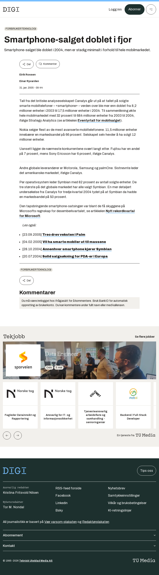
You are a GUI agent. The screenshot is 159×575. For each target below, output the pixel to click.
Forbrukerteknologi (21, 28)
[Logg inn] (115, 9)
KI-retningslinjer (119, 510)
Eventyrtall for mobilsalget (99, 120)
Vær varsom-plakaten (60, 522)
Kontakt (79, 546)
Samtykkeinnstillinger (124, 495)
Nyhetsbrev (116, 488)
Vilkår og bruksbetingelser (127, 503)
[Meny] (151, 9)
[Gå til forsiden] (11, 9)
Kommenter (48, 64)
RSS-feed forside (68, 488)
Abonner (134, 9)
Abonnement (79, 535)
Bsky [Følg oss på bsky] (59, 510)
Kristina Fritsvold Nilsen (21, 492)
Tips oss (146, 470)
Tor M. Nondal (13, 507)
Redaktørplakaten (95, 522)
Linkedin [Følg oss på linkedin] (61, 503)
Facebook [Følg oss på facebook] (63, 495)
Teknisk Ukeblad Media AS (36, 560)
